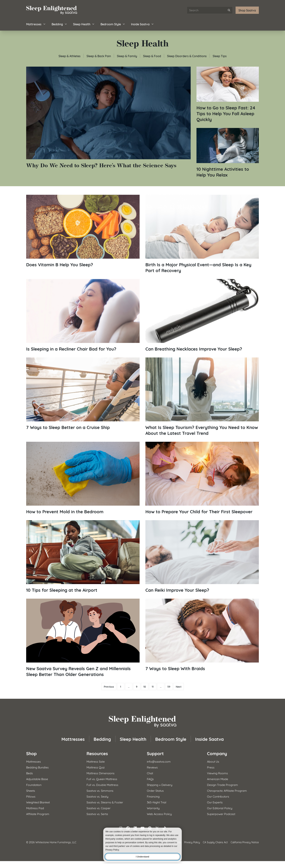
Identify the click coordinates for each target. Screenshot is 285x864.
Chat (150, 773)
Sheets (30, 790)
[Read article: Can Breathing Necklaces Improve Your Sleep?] (202, 315)
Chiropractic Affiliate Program (227, 790)
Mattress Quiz (96, 767)
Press (210, 767)
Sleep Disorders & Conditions (187, 56)
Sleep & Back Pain (99, 56)
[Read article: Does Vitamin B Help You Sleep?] (83, 231)
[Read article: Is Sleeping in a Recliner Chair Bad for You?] (83, 315)
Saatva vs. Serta (97, 814)
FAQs (150, 779)
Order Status (155, 790)
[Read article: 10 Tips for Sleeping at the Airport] (83, 556)
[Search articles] (210, 10)
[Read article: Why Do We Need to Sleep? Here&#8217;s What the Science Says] (108, 118)
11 (153, 686)
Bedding (59, 24)
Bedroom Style (113, 24)
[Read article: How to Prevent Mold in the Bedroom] (83, 478)
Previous (109, 686)
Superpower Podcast (221, 814)
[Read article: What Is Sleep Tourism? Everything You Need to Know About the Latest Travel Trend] (202, 396)
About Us (213, 761)
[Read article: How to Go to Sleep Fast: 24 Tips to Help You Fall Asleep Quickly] (227, 94)
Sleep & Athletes (70, 56)
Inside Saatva (142, 24)
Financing (153, 796)
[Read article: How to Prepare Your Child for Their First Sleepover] (202, 478)
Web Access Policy (159, 814)
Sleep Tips (220, 56)
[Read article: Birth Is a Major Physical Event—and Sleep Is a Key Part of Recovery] (202, 234)
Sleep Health (84, 24)
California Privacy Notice (245, 842)
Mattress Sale (96, 761)
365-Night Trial (156, 802)
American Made (217, 779)
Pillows (30, 796)
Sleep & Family (127, 56)
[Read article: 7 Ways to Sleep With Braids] (202, 635)
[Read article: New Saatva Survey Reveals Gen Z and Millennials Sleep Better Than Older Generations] (83, 638)
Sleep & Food (152, 56)
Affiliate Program (37, 814)
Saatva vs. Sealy (97, 796)
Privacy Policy (192, 842)
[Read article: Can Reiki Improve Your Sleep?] (202, 556)
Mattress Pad (35, 808)
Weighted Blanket (38, 802)
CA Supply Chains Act (215, 842)
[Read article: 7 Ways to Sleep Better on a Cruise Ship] (83, 393)
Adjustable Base (37, 779)
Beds (29, 773)
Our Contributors (218, 796)
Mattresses (36, 24)
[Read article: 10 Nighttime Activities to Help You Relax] (227, 153)
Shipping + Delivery (159, 784)
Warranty (153, 808)
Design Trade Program (222, 784)
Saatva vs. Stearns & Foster (105, 802)
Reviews (152, 767)
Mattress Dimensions (101, 773)
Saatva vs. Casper (99, 808)
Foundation (33, 784)
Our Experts (215, 802)
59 (168, 686)
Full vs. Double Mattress (102, 784)
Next (178, 686)
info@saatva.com (159, 761)
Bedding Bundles (37, 767)
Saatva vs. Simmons (100, 790)
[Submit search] (229, 10)
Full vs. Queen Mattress (102, 779)
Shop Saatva (247, 10)
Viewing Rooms (217, 773)
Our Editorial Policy (219, 808)
